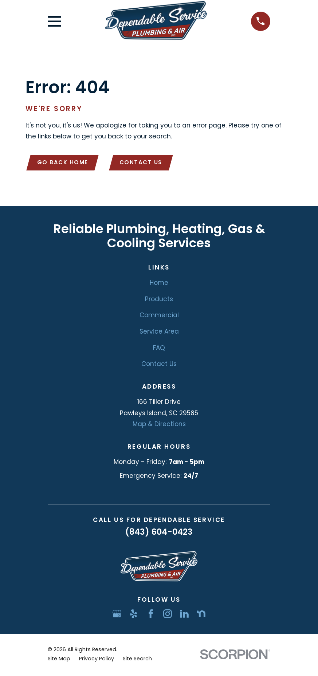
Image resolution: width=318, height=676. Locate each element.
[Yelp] (133, 614)
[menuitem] (59, 660)
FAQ (159, 349)
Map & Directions (159, 425)
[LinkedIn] (184, 614)
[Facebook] (150, 614)
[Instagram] (167, 614)
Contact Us (144, 163)
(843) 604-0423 (159, 533)
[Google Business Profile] (117, 614)
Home (159, 283)
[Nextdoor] (201, 614)
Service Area (159, 333)
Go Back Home (63, 163)
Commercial (159, 316)
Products (159, 300)
